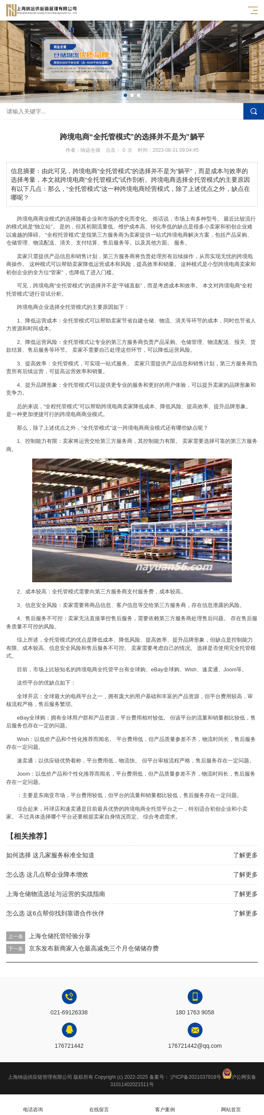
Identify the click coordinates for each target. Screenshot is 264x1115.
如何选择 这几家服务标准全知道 (50, 855)
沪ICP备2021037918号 (195, 1077)
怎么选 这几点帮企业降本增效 (47, 874)
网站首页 (231, 1105)
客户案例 (165, 1105)
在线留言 (99, 1105)
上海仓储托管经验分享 (60, 935)
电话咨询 (33, 1105)
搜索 (253, 111)
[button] (125, 95)
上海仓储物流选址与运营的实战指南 (55, 893)
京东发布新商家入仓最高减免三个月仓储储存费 (94, 948)
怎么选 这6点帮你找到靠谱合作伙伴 (55, 913)
